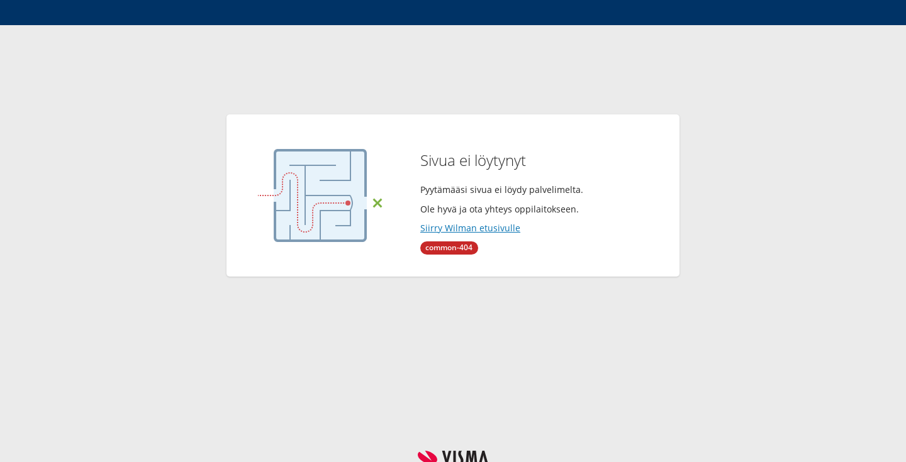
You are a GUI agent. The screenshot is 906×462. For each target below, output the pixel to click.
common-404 (449, 247)
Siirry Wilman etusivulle (470, 228)
